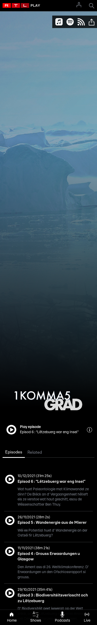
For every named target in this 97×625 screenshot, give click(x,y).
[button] (91, 21)
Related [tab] (34, 452)
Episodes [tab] (13, 452)
